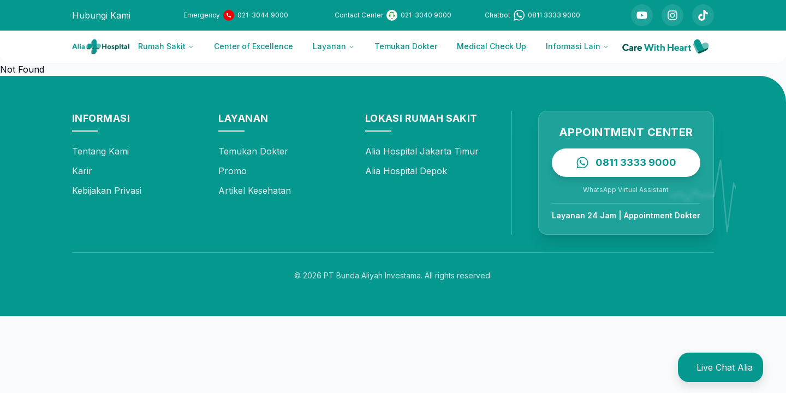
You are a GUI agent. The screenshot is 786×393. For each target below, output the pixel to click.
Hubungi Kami (101, 15)
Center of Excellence (253, 46)
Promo (232, 170)
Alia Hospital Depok (406, 170)
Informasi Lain (577, 46)
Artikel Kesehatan (254, 190)
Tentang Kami (100, 151)
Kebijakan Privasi (106, 190)
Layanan (334, 46)
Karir (82, 170)
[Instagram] (672, 15)
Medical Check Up (491, 46)
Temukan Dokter (405, 46)
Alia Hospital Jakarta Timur (422, 151)
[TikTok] (703, 15)
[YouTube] (642, 15)
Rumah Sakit (166, 46)
